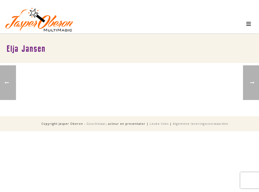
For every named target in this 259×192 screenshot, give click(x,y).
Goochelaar (96, 124)
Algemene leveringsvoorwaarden (200, 124)
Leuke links (159, 124)
